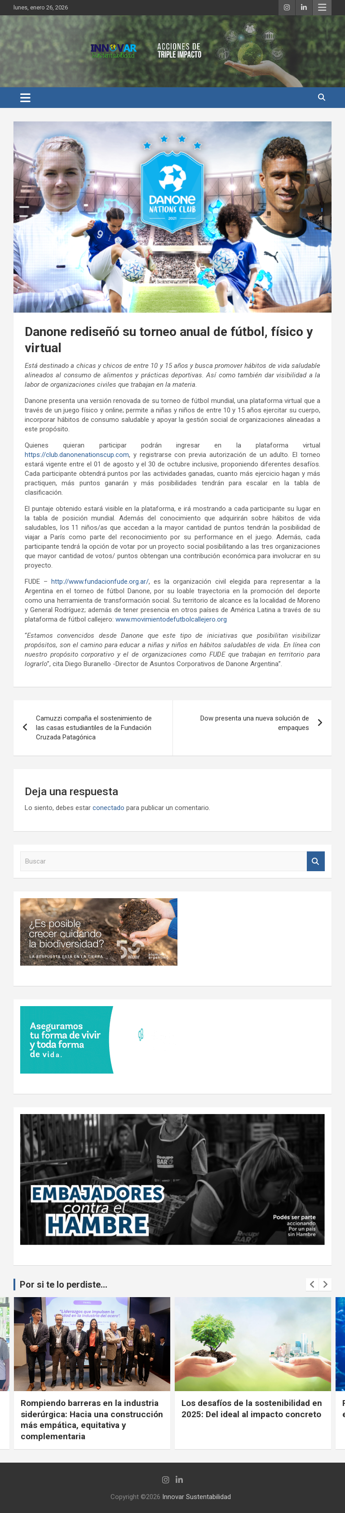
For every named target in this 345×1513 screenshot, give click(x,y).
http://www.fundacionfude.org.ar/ (100, 581)
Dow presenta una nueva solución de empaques (254, 723)
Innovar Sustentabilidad (196, 1497)
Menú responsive (322, 7)
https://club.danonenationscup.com (77, 455)
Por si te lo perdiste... (63, 1284)
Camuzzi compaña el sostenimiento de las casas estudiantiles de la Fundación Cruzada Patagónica (94, 727)
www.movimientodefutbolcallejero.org (171, 619)
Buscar (316, 861)
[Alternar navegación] (25, 97)
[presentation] (312, 1284)
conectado (108, 808)
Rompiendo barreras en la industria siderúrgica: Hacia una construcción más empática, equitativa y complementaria (92, 1419)
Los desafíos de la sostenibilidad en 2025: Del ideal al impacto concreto (251, 1408)
